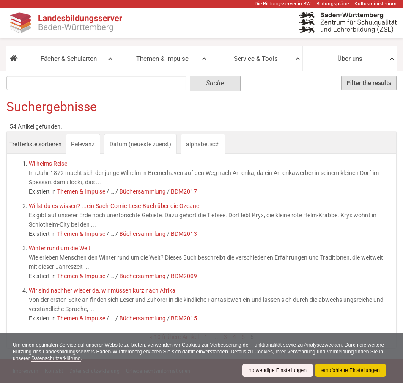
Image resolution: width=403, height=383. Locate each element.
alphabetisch (203, 144)
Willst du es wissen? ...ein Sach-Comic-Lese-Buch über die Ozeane (114, 205)
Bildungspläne (332, 4)
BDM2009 (184, 276)
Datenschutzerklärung (56, 358)
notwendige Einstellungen (278, 370)
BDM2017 (184, 191)
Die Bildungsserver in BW (283, 4)
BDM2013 (184, 233)
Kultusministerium (375, 4)
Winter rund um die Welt (59, 248)
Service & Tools (256, 59)
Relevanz (83, 144)
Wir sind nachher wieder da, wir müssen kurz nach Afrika (102, 290)
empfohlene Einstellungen (350, 370)
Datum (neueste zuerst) (140, 144)
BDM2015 (184, 318)
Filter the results (369, 82)
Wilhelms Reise (48, 163)
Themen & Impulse (162, 59)
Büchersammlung (142, 191)
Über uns (349, 59)
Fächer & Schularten (69, 59)
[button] (14, 58)
